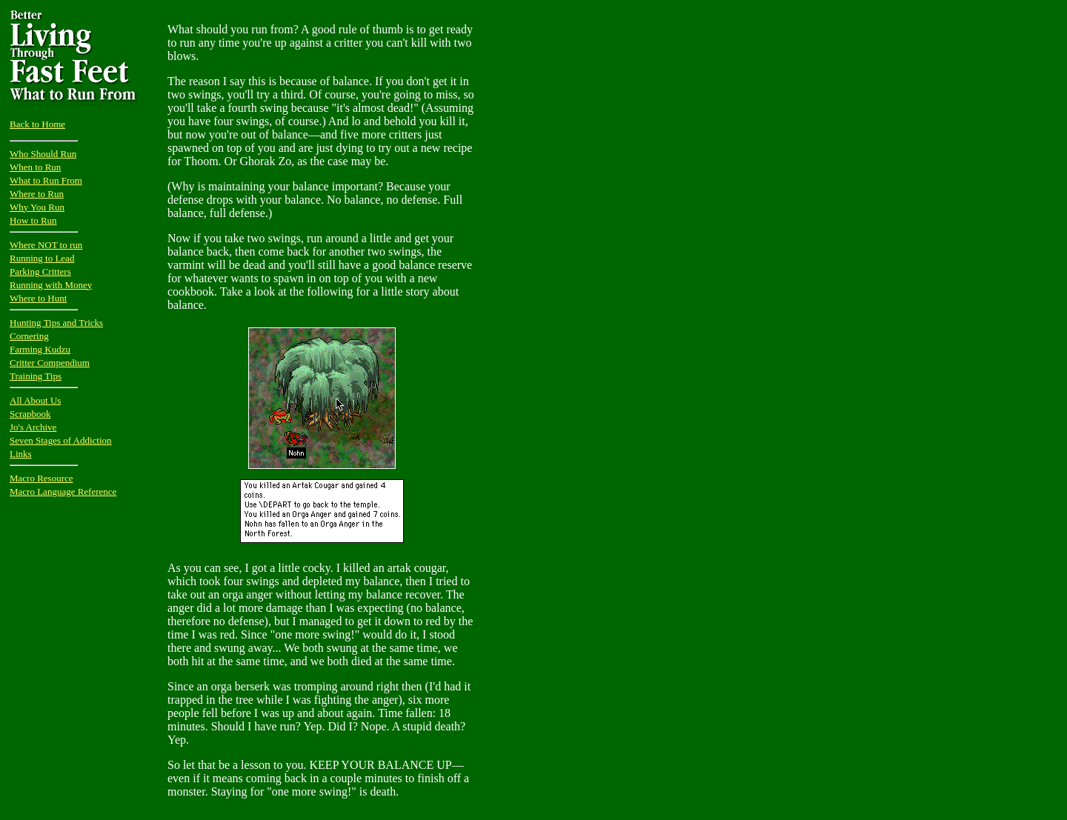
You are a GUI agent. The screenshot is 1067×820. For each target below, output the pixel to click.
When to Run (35, 167)
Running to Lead (42, 258)
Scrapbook (30, 413)
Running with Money (51, 284)
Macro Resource (41, 478)
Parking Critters (40, 271)
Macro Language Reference (63, 491)
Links (21, 453)
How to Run (33, 220)
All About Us (35, 400)
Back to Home (37, 124)
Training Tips (36, 375)
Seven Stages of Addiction (61, 440)
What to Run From (46, 180)
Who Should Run (43, 153)
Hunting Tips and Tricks (56, 322)
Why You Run (37, 207)
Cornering (29, 335)
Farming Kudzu (40, 349)
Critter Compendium (50, 362)
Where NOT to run (46, 244)
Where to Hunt (38, 298)
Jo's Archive (33, 427)
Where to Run (37, 193)
